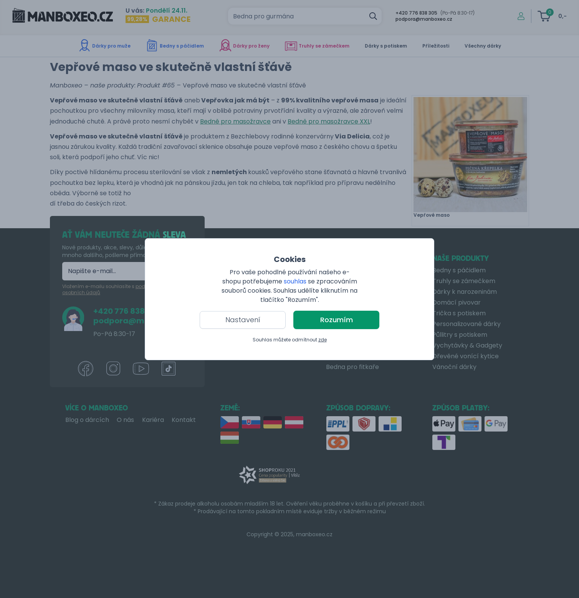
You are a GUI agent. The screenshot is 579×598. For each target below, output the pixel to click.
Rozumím (336, 320)
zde (322, 339)
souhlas (295, 281)
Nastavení (242, 320)
